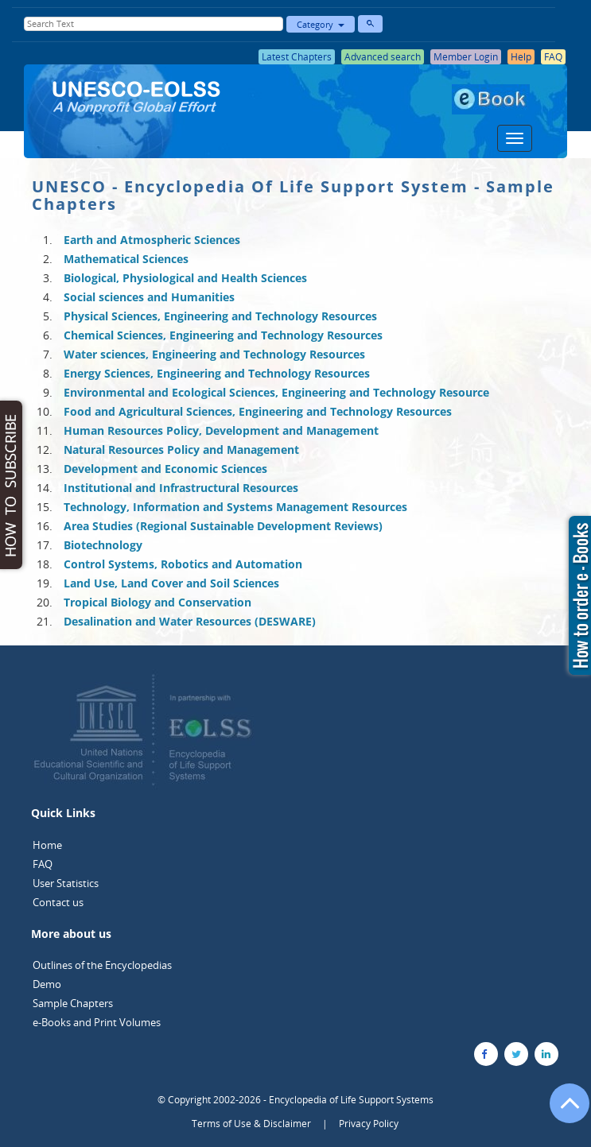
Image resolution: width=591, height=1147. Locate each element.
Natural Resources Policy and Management (181, 449)
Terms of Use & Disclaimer (251, 1123)
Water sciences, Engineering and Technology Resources (214, 354)
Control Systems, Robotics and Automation (183, 564)
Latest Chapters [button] (297, 57)
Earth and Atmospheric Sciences (152, 239)
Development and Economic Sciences (165, 468)
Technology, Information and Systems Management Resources (235, 506)
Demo (47, 984)
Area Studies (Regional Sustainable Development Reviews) (223, 525)
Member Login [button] (466, 57)
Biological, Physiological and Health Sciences (185, 277)
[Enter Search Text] (154, 24)
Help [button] (521, 57)
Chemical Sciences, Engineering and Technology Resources (223, 335)
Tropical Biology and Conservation (157, 602)
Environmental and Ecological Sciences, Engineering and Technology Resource (276, 392)
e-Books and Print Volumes (97, 1022)
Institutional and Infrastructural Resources (181, 487)
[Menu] (514, 138)
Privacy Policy (369, 1123)
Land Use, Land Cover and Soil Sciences (171, 583)
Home (47, 845)
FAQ (42, 864)
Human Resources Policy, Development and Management (221, 430)
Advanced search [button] (382, 57)
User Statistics (66, 883)
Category (320, 24)
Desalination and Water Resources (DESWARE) (190, 621)
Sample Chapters (73, 1003)
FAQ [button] (553, 57)
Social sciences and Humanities (149, 296)
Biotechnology (103, 544)
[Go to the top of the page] (562, 1111)
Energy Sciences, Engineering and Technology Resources (217, 373)
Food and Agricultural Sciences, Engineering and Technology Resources (258, 411)
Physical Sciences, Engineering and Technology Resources (220, 316)
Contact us (58, 902)
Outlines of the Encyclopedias (102, 965)
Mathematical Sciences (126, 258)
